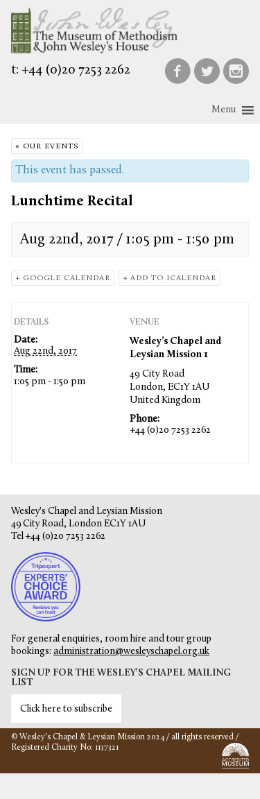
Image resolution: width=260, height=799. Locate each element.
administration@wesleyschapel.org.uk (131, 651)
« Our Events (46, 147)
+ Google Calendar (62, 278)
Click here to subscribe (66, 709)
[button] (223, 110)
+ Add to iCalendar (169, 278)
